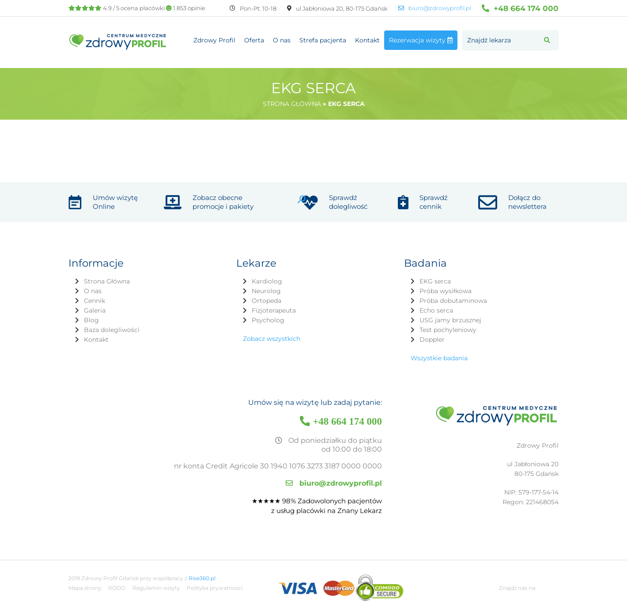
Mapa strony (85, 588)
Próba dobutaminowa (453, 301)
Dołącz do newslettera (527, 202)
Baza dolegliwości (112, 330)
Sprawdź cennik (433, 202)
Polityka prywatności (215, 588)
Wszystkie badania (439, 358)
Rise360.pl (202, 578)
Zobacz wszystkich (271, 339)
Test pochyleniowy (447, 330)
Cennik (94, 301)
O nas (282, 40)
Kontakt (367, 40)
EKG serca (435, 281)
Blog (91, 320)
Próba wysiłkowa (445, 291)
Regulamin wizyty (156, 588)
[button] (547, 40)
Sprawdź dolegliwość (348, 202)
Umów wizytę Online (115, 202)
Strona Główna (107, 281)
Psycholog (268, 320)
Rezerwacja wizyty (421, 40)
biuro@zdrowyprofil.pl (434, 8)
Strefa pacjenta (322, 40)
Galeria (95, 310)
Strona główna (292, 104)
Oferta (254, 40)
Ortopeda (266, 301)
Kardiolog (267, 281)
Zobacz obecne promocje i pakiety (223, 202)
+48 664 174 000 (520, 8)
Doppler (432, 339)
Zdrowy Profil (214, 40)
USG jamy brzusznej (450, 320)
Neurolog (266, 291)
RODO (116, 588)
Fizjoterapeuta (274, 310)
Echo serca (436, 310)
